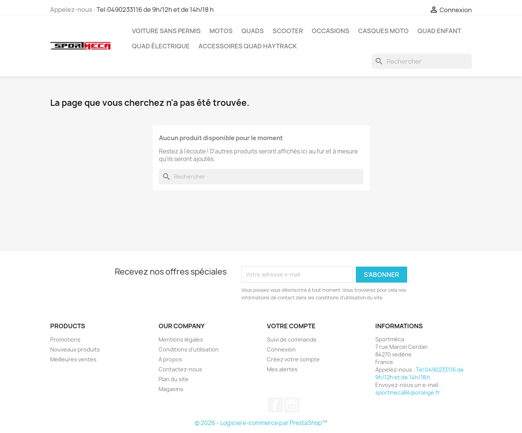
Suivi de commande (292, 339)
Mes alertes (282, 369)
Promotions (65, 339)
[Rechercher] (421, 61)
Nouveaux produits (75, 349)
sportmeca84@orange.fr (407, 392)
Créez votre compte (293, 359)
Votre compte (291, 326)
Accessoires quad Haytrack (247, 46)
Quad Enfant (439, 31)
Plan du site (174, 379)
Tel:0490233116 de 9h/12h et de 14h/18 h (155, 9)
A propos (170, 359)
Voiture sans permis (166, 31)
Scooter (288, 31)
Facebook (275, 404)
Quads (252, 31)
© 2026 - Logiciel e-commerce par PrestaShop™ (261, 423)
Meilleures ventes (73, 359)
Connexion (281, 349)
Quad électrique (161, 46)
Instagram (292, 404)
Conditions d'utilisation (189, 349)
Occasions (330, 31)
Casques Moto (383, 31)
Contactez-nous (180, 369)
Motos (221, 31)
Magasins (171, 389)
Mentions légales (181, 339)
